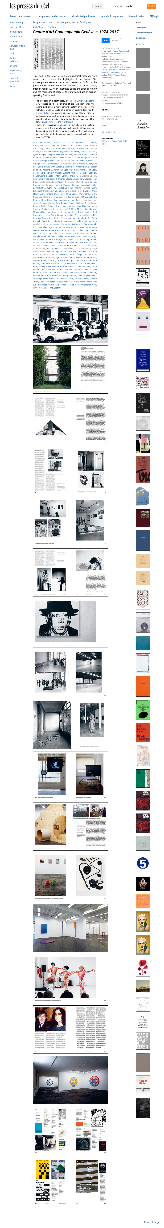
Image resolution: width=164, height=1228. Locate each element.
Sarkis (79, 266)
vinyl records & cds (17, 47)
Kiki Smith (62, 272)
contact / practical (14, 80)
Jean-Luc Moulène (74, 242)
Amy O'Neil (68, 248)
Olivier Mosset (66, 122)
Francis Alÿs (59, 142)
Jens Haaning (83, 206)
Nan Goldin (76, 200)
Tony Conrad (85, 179)
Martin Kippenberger (63, 221)
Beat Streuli (52, 275)
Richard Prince (75, 257)
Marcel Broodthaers (50, 164)
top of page (151, 1222)
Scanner (86, 266)
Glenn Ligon (84, 230)
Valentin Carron (54, 173)
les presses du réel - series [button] (53, 16)
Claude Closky (72, 179)
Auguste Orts (61, 251)
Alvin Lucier (45, 233)
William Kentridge (69, 218)
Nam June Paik (71, 215)
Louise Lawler (84, 227)
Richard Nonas (54, 248)
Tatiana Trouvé (81, 279)
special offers (17, 27)
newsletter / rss (16, 72)
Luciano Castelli (70, 173)
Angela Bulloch (85, 164)
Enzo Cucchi (58, 182)
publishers (38, 27)
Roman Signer (49, 272)
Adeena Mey (106, 62)
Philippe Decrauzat (81, 185)
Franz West (74, 285)
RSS (151, 6)
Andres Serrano (64, 269)
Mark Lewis (60, 230)
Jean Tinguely (84, 275)
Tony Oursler (84, 251)
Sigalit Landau (54, 227)
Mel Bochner (66, 154)
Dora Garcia (84, 194)
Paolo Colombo (118, 67)
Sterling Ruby (45, 266)
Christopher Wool (88, 285)
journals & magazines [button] (112, 16)
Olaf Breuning (77, 161)
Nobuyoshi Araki (41, 145)
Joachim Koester (83, 221)
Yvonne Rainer (39, 260)
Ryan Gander (72, 194)
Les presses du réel (42, 22)
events (13, 66)
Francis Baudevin (71, 151)
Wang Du (51, 188)
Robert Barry (57, 151)
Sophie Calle (39, 173)
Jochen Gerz (73, 197)
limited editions (14, 60)
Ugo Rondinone (70, 263)
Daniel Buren (68, 167)
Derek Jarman (57, 215)
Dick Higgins (90, 209)
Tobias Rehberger (65, 260)
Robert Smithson (88, 272)
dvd (12, 53)
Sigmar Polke (61, 257)
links (12, 86)
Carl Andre (91, 142)
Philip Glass (46, 200)
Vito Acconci (45, 142)
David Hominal (85, 212)
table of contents (108, 132)
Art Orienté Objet (79, 145)
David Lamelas (40, 227)
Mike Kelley (54, 218)
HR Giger (84, 197)
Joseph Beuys (53, 154)
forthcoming (16, 22)
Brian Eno (59, 191)
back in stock (17, 36)
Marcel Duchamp (65, 188)
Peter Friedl (59, 194)
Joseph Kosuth (60, 224)
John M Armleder (60, 145)
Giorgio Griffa (39, 206)
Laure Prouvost (89, 257)
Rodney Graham (76, 203)
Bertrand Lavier (70, 227)
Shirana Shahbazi (82, 269)
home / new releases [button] (21, 16)
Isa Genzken (61, 197)
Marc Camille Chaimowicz (68, 176)
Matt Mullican (90, 242)
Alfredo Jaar (44, 215)
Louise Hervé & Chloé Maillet (69, 209)
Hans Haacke (68, 206)
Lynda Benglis (39, 154)
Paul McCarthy (89, 236)
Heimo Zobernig (54, 288)
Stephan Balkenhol (79, 148)
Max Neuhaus (73, 245)
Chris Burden (56, 167)
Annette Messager (54, 239)
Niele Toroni (48, 279)
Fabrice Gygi (54, 206)
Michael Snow (39, 275)
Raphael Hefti (48, 209)
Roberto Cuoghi (89, 182)
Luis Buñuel (44, 167)
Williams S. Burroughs (52, 170)
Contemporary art (66, 22)
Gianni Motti (59, 242)
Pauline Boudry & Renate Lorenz (58, 157)
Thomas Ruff (58, 266)
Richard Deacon (62, 185)
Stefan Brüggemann (69, 164)
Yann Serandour (48, 269)
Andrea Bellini (42, 113)
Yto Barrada (45, 151)
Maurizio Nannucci (41, 245)
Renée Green (90, 203)
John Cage (91, 170)
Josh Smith (73, 272)
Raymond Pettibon (87, 254)
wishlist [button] (115, 40)
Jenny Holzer (71, 212)
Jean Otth (72, 251)
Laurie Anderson (76, 142)
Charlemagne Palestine (44, 176)
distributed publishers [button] (83, 16)
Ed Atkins (49, 148)
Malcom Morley (82, 239)
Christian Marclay (55, 236)
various (52, 27)
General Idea (49, 197)
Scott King (47, 221)
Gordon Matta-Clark (73, 236)
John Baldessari (62, 148)
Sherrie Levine (47, 230)
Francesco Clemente (55, 179)
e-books (14, 41)
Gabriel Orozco (47, 251)
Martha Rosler (84, 263)
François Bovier (76, 101)
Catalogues (85, 22)
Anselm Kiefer (84, 218)
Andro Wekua (61, 285)
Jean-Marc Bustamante (74, 170)
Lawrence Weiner (46, 285)
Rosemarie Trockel (64, 279)
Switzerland (141, 38)
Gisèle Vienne (63, 282)
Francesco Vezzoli (47, 282)
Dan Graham (62, 203)
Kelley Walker (86, 282)
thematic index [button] (136, 16)
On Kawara (43, 218)
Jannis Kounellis (75, 224)
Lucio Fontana (46, 194)
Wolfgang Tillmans (67, 275)
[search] (77, 6)
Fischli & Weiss (83, 191)
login (154, 16)
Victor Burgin (81, 167)
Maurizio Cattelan (88, 173)
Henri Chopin (39, 179)
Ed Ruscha (70, 266)
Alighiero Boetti (80, 154)
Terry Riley (45, 263)
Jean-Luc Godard (61, 200)
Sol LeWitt (72, 230)
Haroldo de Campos (43, 185)
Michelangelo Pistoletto (43, 257)
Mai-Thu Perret (67, 254)
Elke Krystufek (89, 224)
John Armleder (50, 122)
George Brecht (47, 161)
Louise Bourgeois (82, 157)
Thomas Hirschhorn (42, 212)
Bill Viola (75, 282)
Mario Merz (38, 239)
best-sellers (16, 31)
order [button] (105, 40)
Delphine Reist (81, 260)
